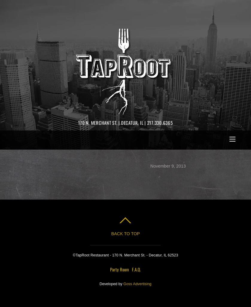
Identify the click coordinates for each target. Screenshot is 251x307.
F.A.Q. (136, 269)
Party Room (119, 269)
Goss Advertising (138, 284)
